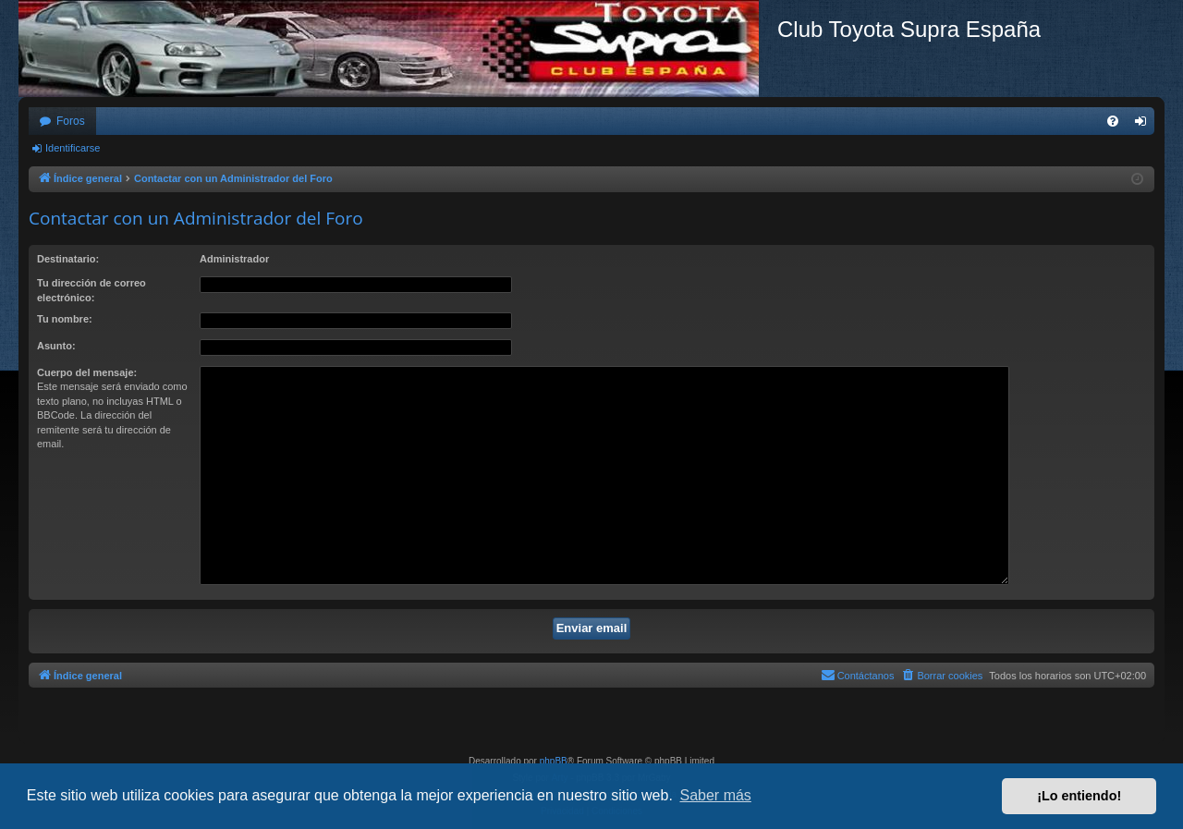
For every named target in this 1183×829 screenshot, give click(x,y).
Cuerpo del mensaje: (87, 372)
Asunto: (56, 345)
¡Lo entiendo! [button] (1079, 795)
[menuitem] (1113, 121)
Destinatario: (68, 258)
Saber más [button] (715, 795)
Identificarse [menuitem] (1144, 125)
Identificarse (72, 147)
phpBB (553, 761)
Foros (70, 121)
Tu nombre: (64, 318)
